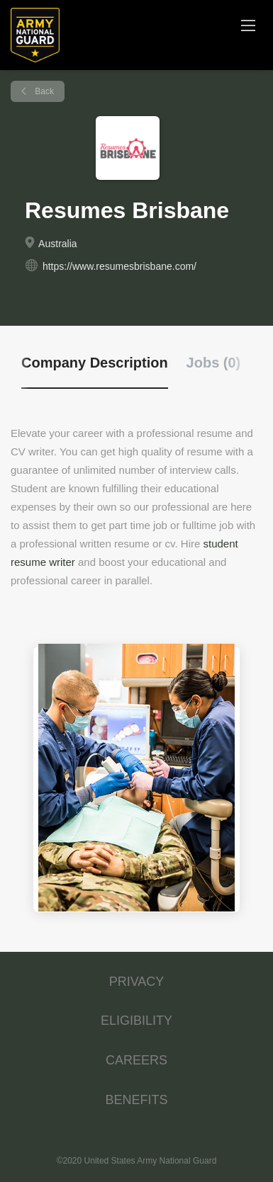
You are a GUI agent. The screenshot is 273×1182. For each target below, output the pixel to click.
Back (43, 91)
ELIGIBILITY (136, 1020)
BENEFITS (136, 1100)
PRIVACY (137, 981)
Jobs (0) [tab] (213, 362)
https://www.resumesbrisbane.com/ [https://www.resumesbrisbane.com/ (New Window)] (119, 266)
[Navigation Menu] (248, 24)
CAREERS (136, 1060)
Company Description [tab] (94, 362)
